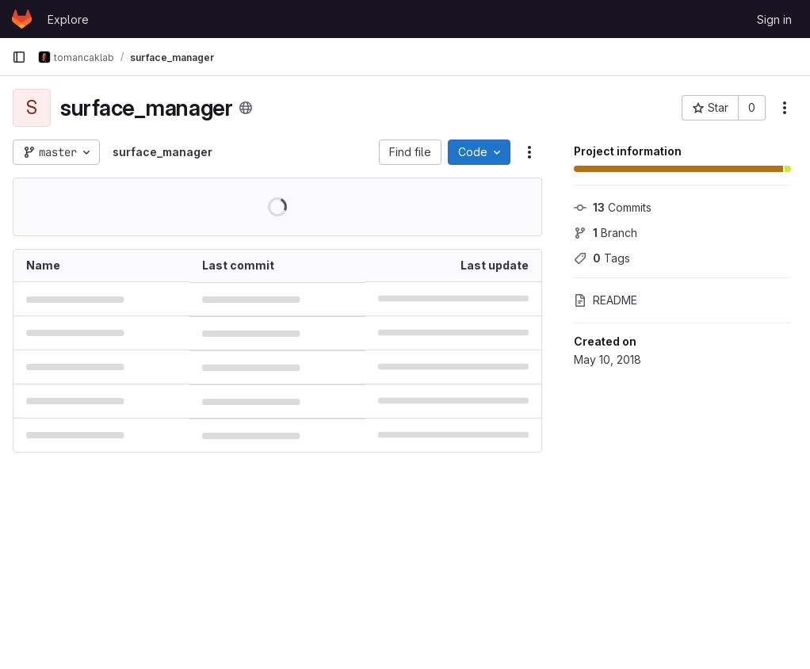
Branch (605, 232)
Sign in (774, 19)
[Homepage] (22, 19)
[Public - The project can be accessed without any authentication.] (245, 107)
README (605, 300)
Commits (612, 207)
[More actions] (784, 107)
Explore (68, 19)
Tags (602, 258)
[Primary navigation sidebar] (19, 57)
